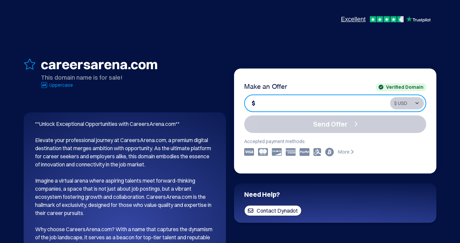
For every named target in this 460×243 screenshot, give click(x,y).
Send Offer (335, 124)
